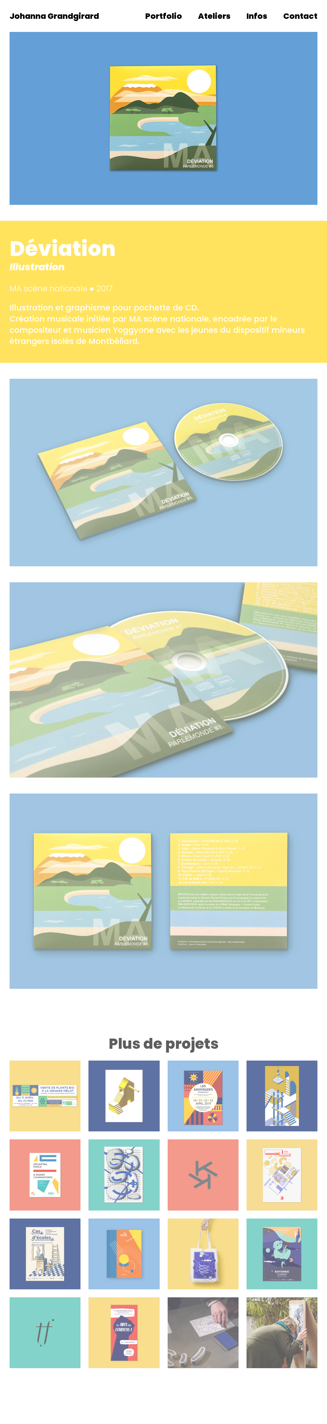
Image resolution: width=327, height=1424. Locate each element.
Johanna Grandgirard (54, 16)
